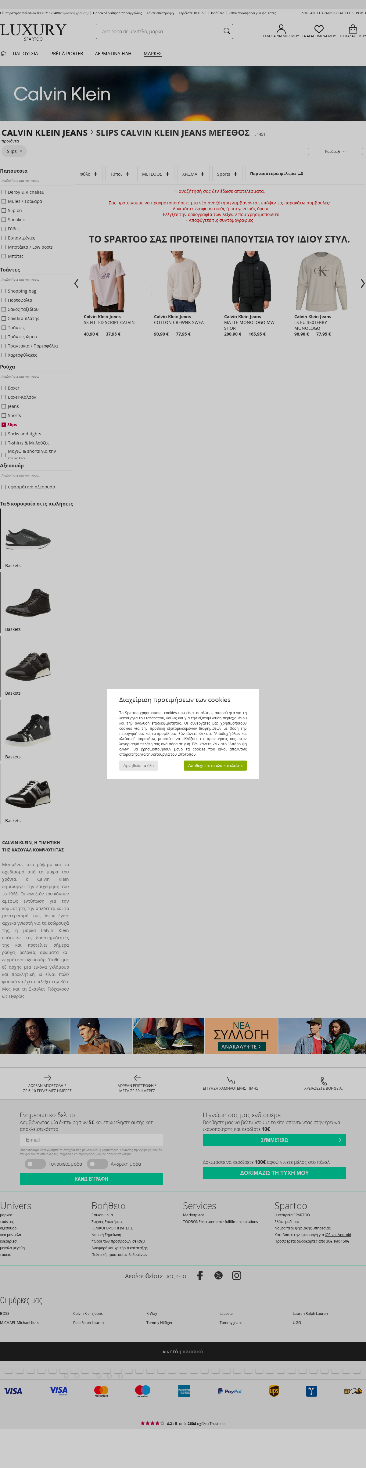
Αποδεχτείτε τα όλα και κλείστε (215, 765)
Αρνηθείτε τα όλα (139, 765)
